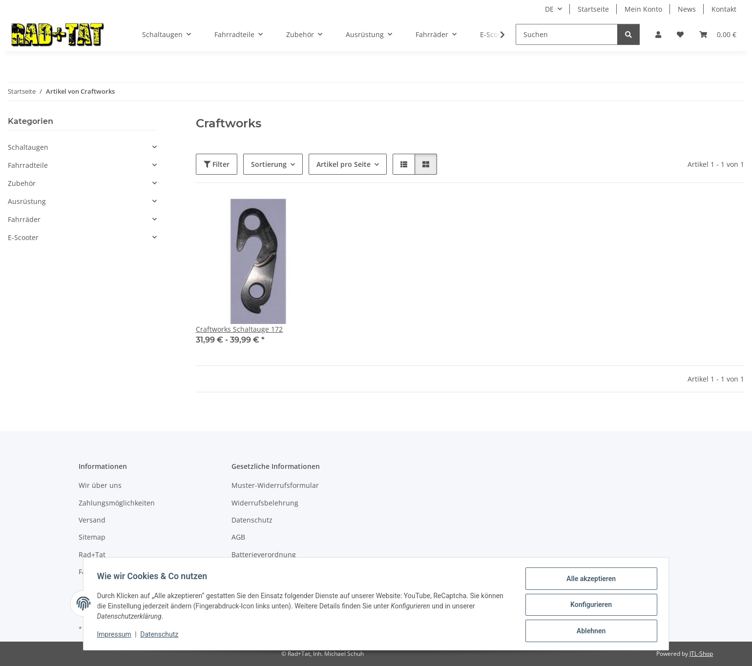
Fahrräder (24, 219)
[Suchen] (567, 34)
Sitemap (92, 537)
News (687, 9)
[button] (658, 34)
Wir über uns (100, 485)
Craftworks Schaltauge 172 (239, 329)
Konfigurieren (588, 606)
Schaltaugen (28, 147)
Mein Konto (643, 9)
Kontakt (723, 9)
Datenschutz (162, 636)
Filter (217, 164)
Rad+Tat (92, 554)
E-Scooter (23, 237)
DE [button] (549, 9)
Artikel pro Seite (343, 164)
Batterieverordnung (263, 554)
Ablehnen (588, 631)
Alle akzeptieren (588, 581)
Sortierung (269, 164)
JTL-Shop (701, 653)
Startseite (593, 9)
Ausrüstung (27, 201)
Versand (92, 520)
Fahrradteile (28, 165)
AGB (238, 537)
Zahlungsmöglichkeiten (117, 502)
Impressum (116, 636)
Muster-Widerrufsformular (275, 485)
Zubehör (22, 183)
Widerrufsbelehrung (264, 502)
